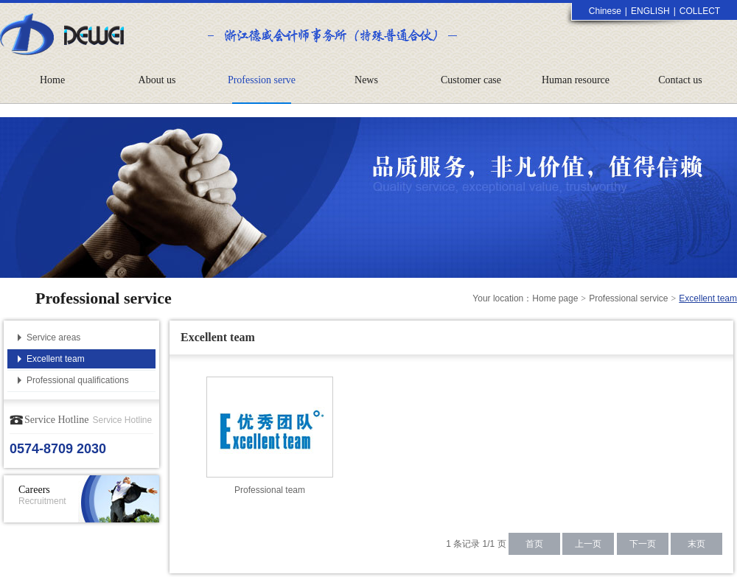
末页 (696, 544)
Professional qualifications (78, 380)
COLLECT (700, 11)
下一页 (642, 544)
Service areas (53, 337)
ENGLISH (650, 11)
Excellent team (56, 359)
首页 (534, 544)
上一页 (588, 544)
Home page (555, 298)
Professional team (269, 490)
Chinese (605, 11)
